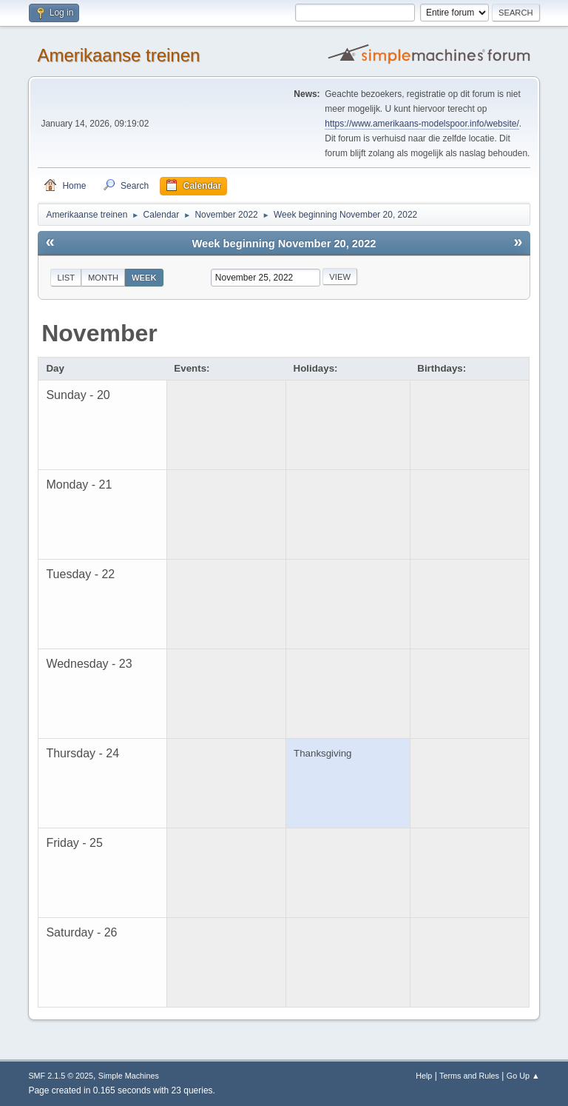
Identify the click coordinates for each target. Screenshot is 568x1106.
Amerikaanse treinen (118, 55)
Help (424, 1075)
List (66, 277)
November (99, 333)
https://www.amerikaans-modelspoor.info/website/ (421, 123)
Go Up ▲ (523, 1075)
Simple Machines (128, 1075)
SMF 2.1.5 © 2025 (60, 1075)
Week (144, 277)
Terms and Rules (469, 1075)
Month (103, 277)
